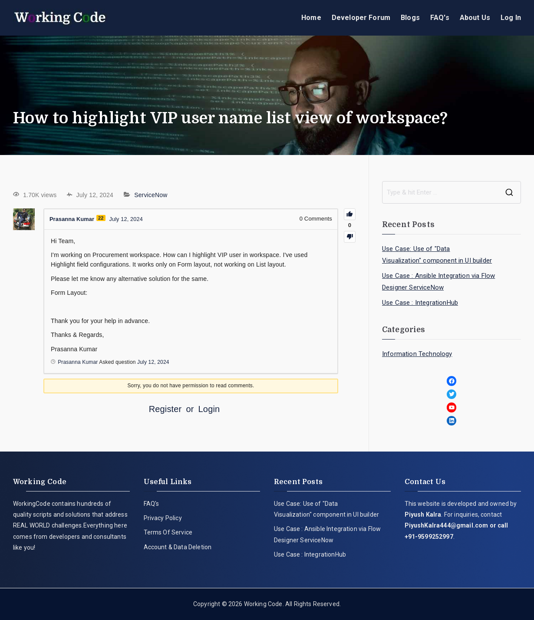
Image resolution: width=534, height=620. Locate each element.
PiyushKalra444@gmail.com (446, 525)
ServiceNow (150, 194)
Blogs (410, 17)
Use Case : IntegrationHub (420, 303)
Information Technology (417, 354)
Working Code (263, 603)
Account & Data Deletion (178, 547)
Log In (511, 17)
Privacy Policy (163, 517)
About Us (475, 17)
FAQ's (439, 17)
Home (311, 17)
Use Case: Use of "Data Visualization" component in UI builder (437, 254)
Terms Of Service (168, 532)
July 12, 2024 (153, 362)
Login (209, 409)
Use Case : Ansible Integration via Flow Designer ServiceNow (438, 281)
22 (102, 218)
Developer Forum (361, 17)
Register (165, 409)
